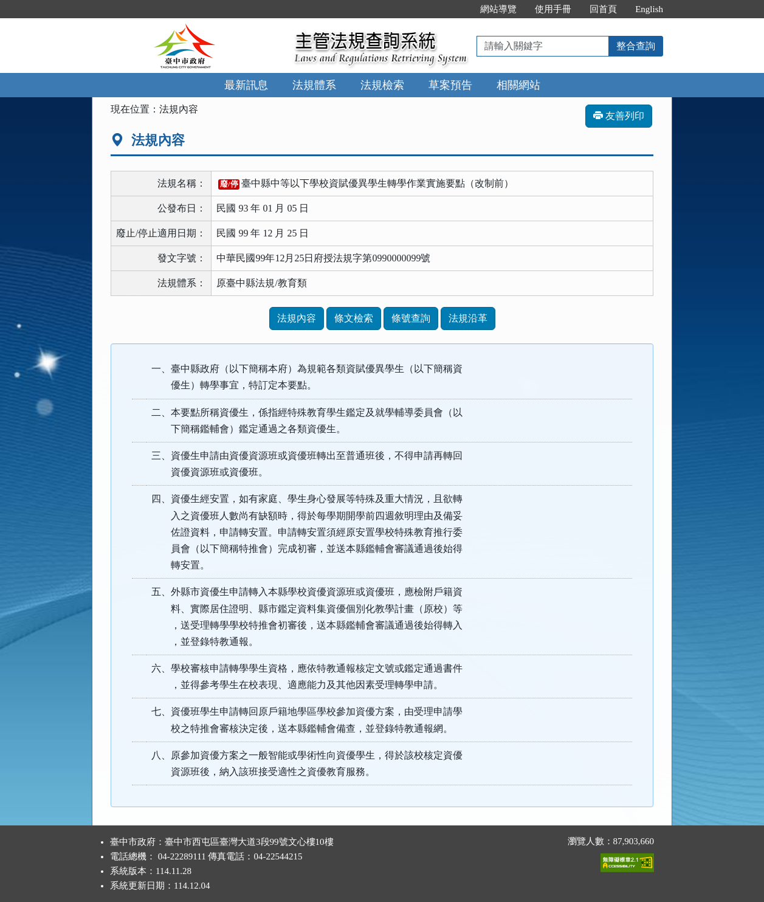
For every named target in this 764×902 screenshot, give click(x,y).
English (649, 9)
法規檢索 (382, 85)
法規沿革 (468, 318)
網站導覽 (498, 9)
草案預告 (450, 85)
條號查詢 (410, 318)
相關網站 (518, 85)
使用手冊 (553, 9)
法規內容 (296, 318)
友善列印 (618, 116)
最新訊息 (246, 85)
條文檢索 (353, 318)
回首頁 (603, 9)
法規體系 (314, 85)
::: (459, 9)
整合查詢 (635, 46)
